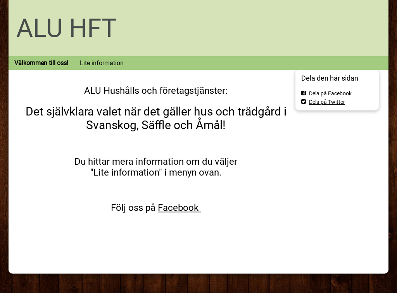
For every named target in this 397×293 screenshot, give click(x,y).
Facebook (179, 207)
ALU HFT (66, 28)
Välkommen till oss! (41, 63)
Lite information (102, 63)
